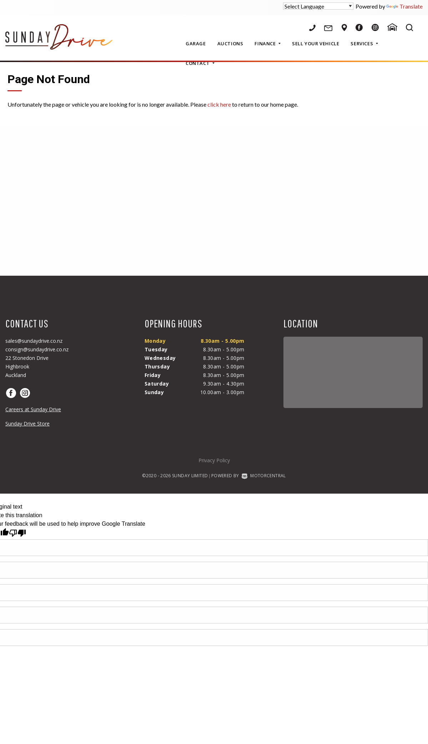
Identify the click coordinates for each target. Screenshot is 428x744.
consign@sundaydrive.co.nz (37, 349)
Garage (196, 43)
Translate (404, 6)
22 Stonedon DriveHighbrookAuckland (27, 366)
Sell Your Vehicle (315, 43)
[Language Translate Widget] (318, 6)
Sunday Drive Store (27, 423)
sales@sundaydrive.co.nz (33, 340)
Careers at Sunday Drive (33, 409)
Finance (268, 43)
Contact (200, 63)
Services (364, 43)
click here (219, 104)
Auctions (230, 43)
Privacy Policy (214, 460)
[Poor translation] (17, 533)
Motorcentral (264, 476)
